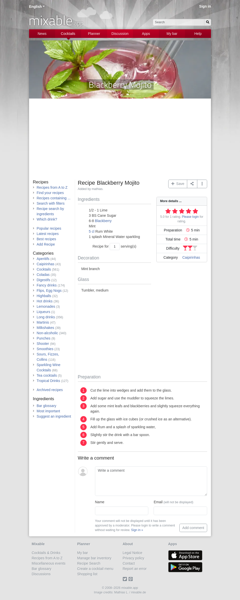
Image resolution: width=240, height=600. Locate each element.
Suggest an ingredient (54, 416)
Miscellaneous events (49, 563)
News (42, 34)
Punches (43, 338)
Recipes (40, 182)
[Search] (207, 22)
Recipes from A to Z (52, 187)
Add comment (193, 528)
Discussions (41, 574)
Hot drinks (45, 301)
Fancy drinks (47, 285)
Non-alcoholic (47, 333)
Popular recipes (49, 228)
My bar (171, 34)
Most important (48, 411)
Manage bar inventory (94, 558)
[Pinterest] (131, 579)
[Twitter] (126, 579)
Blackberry (103, 221)
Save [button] (177, 184)
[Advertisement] (120, 141)
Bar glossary (46, 406)
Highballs (44, 296)
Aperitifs (43, 259)
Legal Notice (132, 553)
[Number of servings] (115, 246)
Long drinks (46, 317)
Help (198, 34)
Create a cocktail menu (95, 569)
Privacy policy (134, 558)
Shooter (43, 344)
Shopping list (87, 574)
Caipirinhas (191, 257)
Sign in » (137, 530)
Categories (43, 253)
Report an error (135, 569)
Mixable (38, 544)
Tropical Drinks (48, 381)
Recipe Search (89, 563)
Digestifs (43, 280)
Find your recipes (50, 193)
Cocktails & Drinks (46, 553)
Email (173, 502)
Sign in (205, 6)
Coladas (43, 275)
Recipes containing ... (53, 198)
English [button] (35, 7)
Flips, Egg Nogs (49, 291)
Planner (94, 34)
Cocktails (68, 34)
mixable (56, 20)
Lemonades (46, 306)
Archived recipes (50, 390)
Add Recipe (46, 244)
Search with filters (50, 203)
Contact (129, 563)
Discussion (120, 34)
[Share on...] (192, 184)
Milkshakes (45, 328)
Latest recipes (48, 234)
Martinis (43, 322)
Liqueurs (43, 312)
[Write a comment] (151, 481)
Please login (190, 217)
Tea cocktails (47, 375)
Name (99, 502)
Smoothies (45, 349)
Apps (146, 34)
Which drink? (47, 219)
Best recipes (46, 239)
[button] (202, 184)
